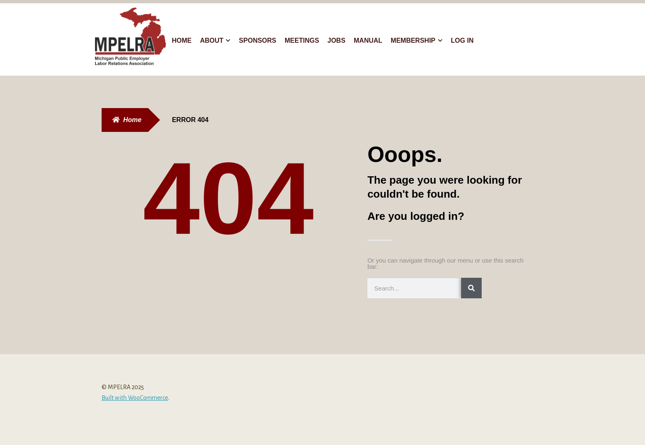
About (211, 40)
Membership (413, 40)
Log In (462, 40)
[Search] (471, 288)
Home (182, 40)
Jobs (336, 40)
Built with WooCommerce (135, 397)
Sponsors (257, 40)
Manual (368, 40)
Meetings (302, 40)
